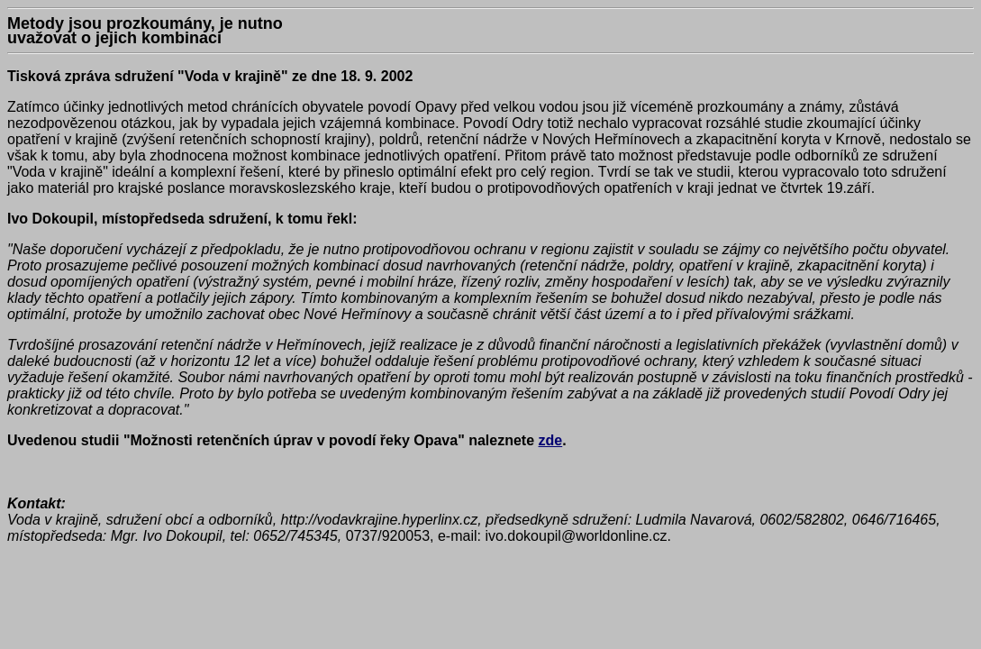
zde (551, 440)
